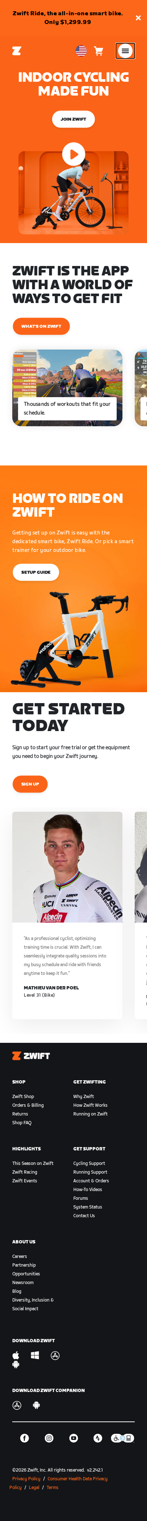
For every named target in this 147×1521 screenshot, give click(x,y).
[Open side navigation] (125, 50)
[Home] (17, 51)
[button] (138, 18)
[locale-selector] (81, 51)
